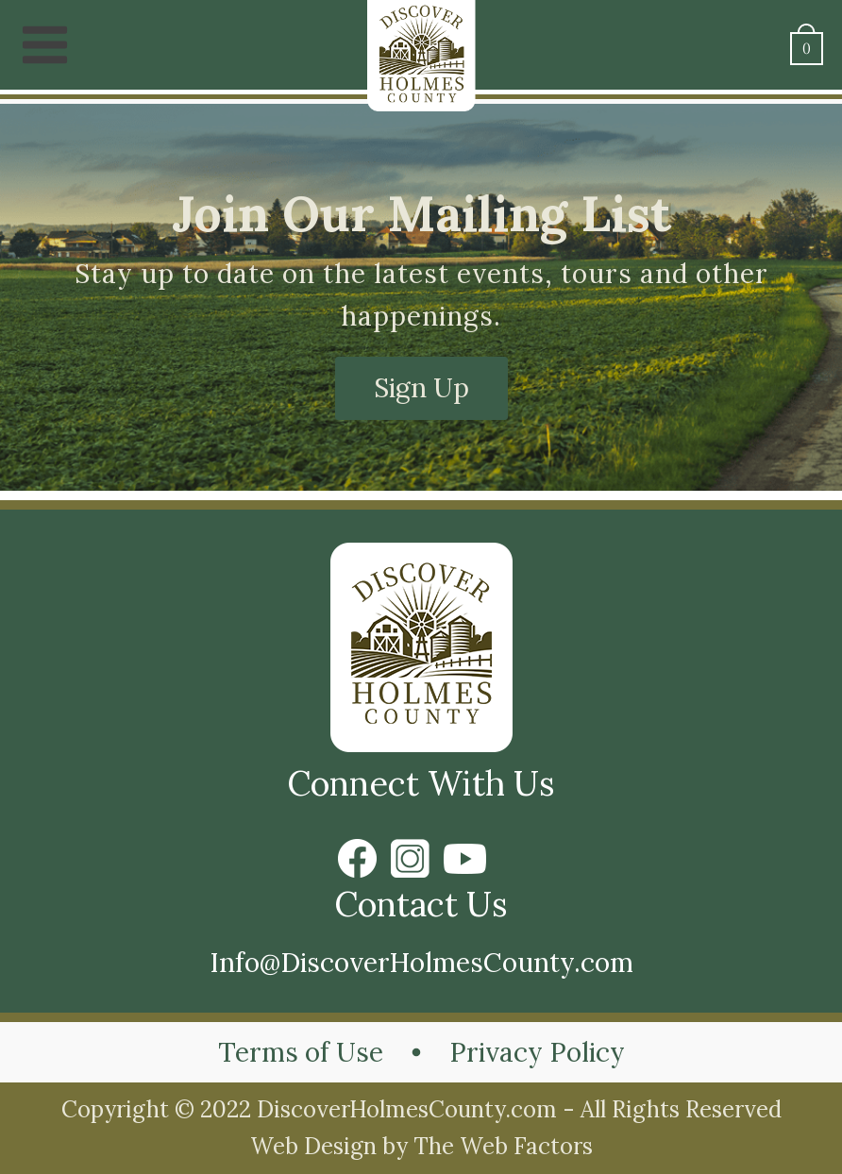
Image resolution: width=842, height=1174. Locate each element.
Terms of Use (300, 1052)
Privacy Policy (537, 1052)
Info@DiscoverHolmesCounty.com (421, 963)
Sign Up (421, 388)
